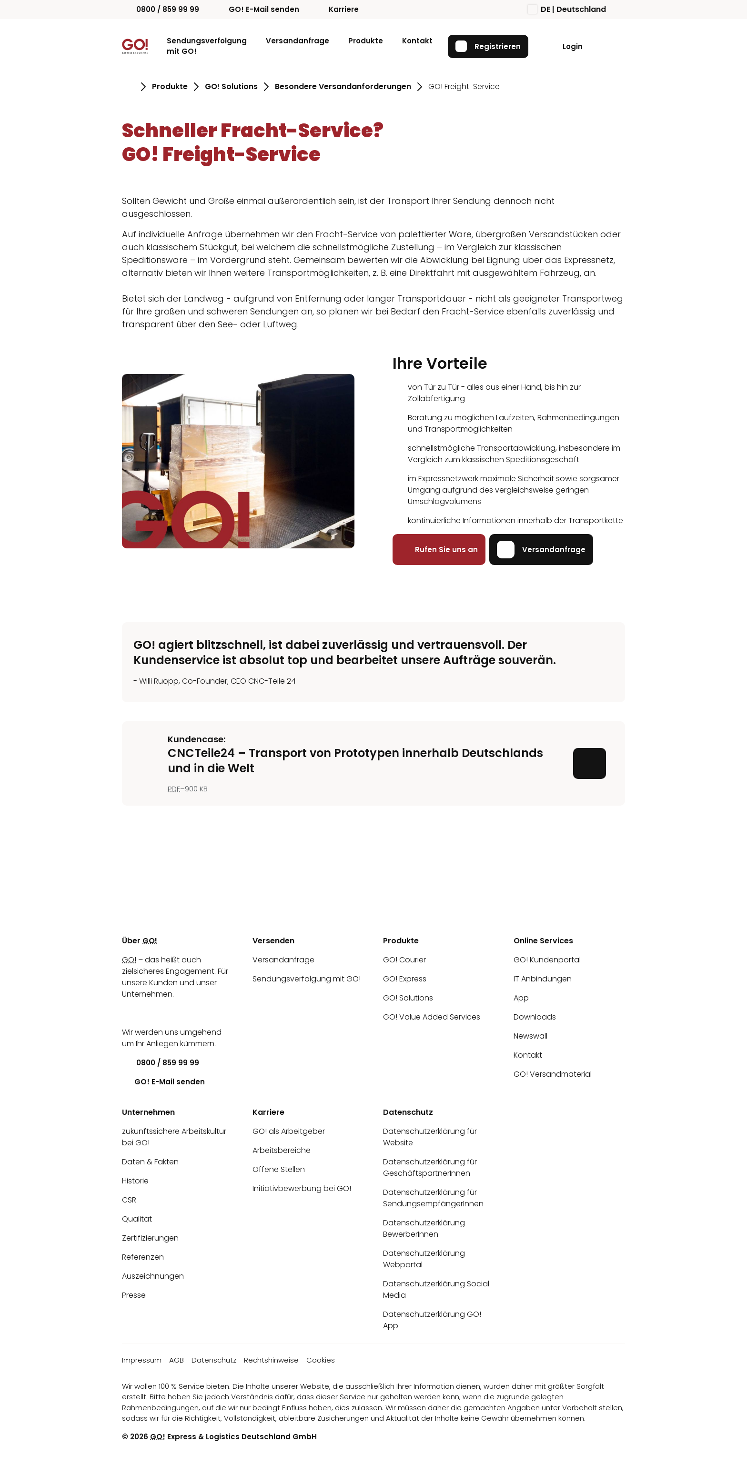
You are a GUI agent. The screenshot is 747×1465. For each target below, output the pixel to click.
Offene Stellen (278, 1169)
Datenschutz (214, 1360)
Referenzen (143, 1257)
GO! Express (404, 978)
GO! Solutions (408, 997)
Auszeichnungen (153, 1276)
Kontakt (417, 41)
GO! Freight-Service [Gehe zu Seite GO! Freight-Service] (464, 86)
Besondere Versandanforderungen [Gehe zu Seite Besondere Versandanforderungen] (343, 86)
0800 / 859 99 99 (160, 9)
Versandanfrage (297, 41)
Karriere (336, 9)
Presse (134, 1295)
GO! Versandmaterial (553, 1074)
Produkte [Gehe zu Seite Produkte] (170, 86)
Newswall (530, 1036)
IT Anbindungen (543, 978)
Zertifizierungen (150, 1238)
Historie (135, 1180)
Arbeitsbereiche (281, 1150)
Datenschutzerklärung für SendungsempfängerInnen (433, 1198)
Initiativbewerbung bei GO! (301, 1188)
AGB (176, 1360)
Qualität (137, 1218)
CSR (129, 1199)
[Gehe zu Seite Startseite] (128, 86)
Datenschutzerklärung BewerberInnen (424, 1228)
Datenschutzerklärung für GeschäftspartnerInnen (430, 1167)
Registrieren (488, 46)
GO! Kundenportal (547, 959)
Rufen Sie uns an (439, 550)
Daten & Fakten (150, 1161)
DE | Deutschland (567, 9)
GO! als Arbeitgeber (288, 1131)
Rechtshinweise (271, 1360)
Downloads (535, 1016)
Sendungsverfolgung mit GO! (207, 46)
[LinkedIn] (129, 1013)
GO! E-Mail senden (256, 9)
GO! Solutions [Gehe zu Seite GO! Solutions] (231, 86)
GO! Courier (404, 959)
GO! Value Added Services (431, 1016)
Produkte (365, 41)
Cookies (320, 1360)
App (521, 997)
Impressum (142, 1360)
